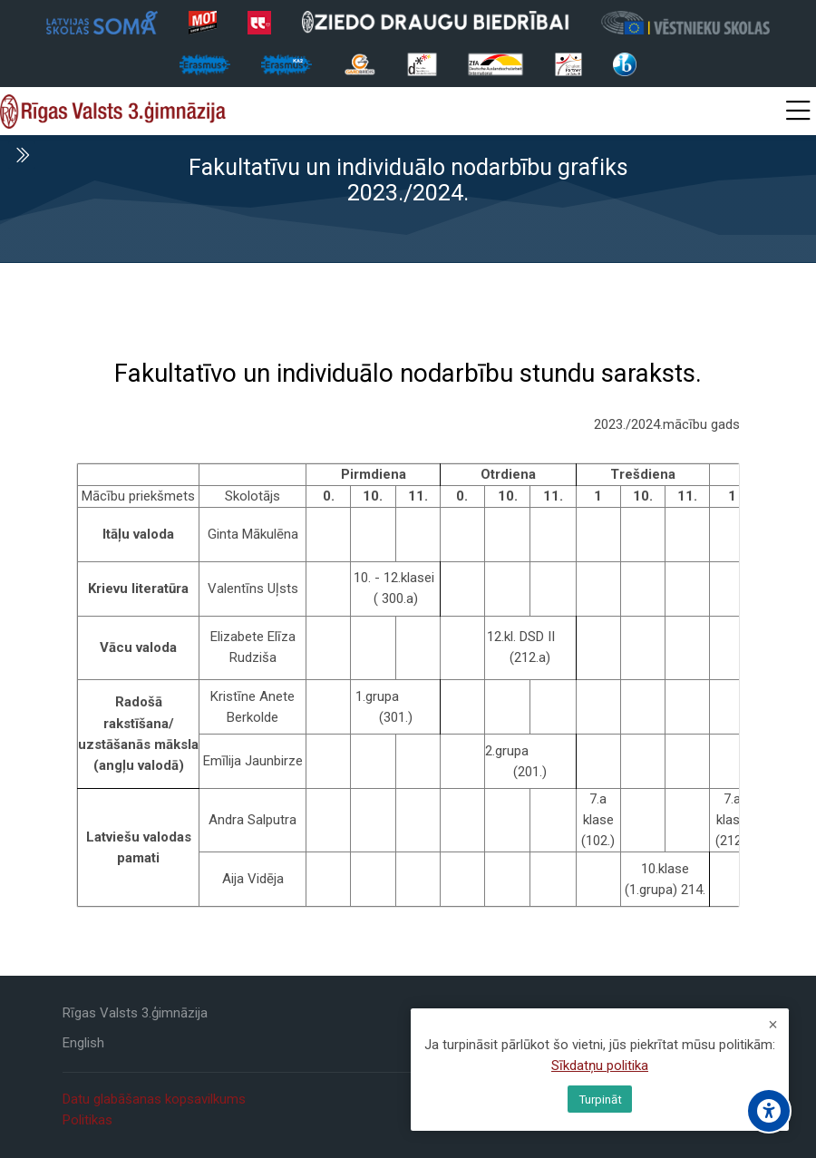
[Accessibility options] (769, 1111)
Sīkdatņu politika (599, 1067)
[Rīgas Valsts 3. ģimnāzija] (113, 111)
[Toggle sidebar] (21, 155)
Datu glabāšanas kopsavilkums (154, 1099)
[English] (83, 1043)
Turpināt (600, 1099)
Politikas (87, 1120)
